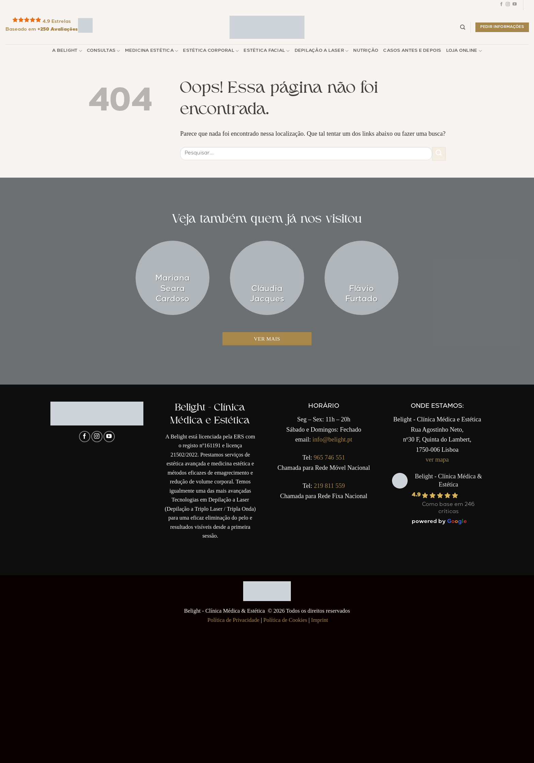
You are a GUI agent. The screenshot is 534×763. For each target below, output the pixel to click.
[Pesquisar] (462, 27)
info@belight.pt (332, 439)
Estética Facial (266, 51)
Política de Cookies (285, 620)
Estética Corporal (211, 51)
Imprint (319, 620)
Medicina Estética (151, 51)
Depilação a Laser (322, 51)
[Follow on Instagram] (508, 5)
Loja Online (464, 51)
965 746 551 (329, 457)
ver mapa (437, 459)
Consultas (103, 51)
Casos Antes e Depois (412, 51)
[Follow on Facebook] (501, 5)
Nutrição (365, 51)
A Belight (67, 51)
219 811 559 (329, 485)
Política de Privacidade (233, 620)
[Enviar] (439, 153)
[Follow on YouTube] (515, 5)
